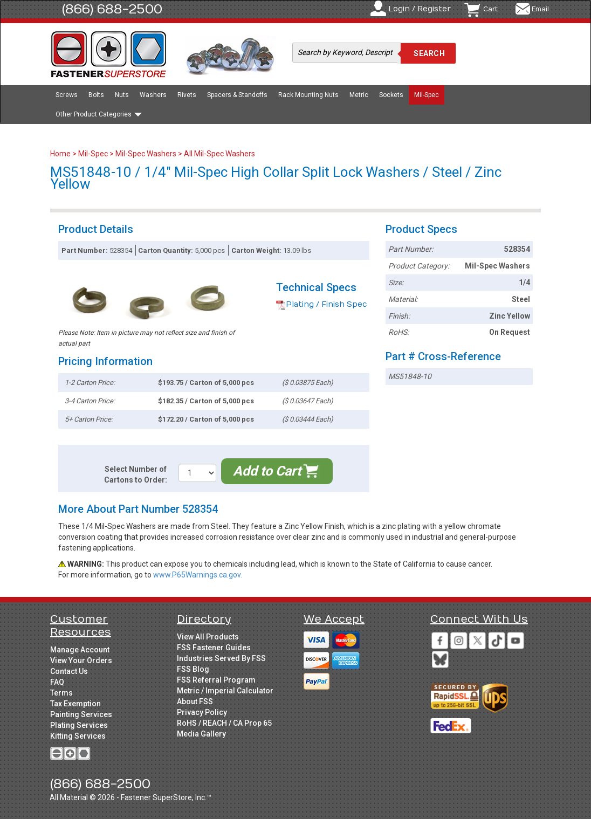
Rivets (186, 95)
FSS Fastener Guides (214, 647)
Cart (490, 9)
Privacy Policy (202, 712)
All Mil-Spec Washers (219, 153)
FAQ (57, 682)
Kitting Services (78, 736)
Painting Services (81, 714)
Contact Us (69, 671)
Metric (358, 95)
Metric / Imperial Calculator (225, 690)
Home (61, 153)
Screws (67, 95)
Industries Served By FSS (221, 658)
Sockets (391, 95)
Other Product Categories (99, 114)
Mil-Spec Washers (145, 153)
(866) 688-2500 (112, 9)
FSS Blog (193, 669)
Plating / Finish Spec (321, 304)
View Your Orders (81, 660)
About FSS (195, 701)
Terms (61, 693)
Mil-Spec (426, 95)
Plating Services (79, 725)
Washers (153, 95)
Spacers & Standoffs (237, 95)
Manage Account (79, 649)
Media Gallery (201, 733)
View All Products (208, 636)
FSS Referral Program (216, 680)
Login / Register (419, 8)
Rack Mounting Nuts (308, 95)
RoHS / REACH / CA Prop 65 (224, 723)
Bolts (96, 95)
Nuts (122, 95)
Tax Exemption (75, 703)
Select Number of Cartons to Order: (135, 474)
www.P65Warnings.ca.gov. (197, 574)
